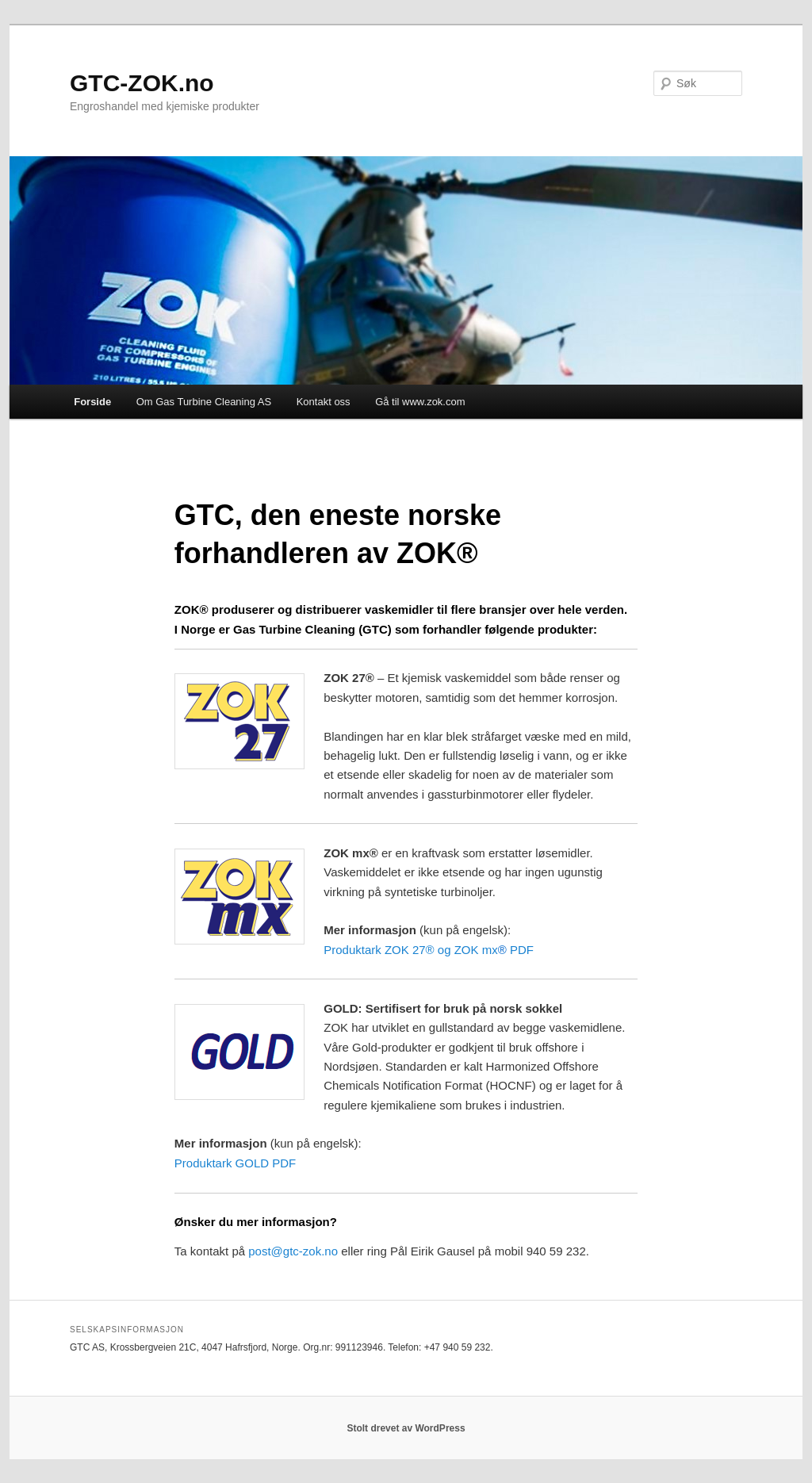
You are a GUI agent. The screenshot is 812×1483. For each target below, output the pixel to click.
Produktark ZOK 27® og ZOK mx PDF (429, 949)
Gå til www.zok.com (420, 402)
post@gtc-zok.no (293, 1251)
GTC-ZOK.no (142, 83)
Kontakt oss (323, 402)
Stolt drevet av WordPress (406, 1428)
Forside (92, 402)
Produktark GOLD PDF (235, 1163)
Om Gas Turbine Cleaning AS (204, 402)
